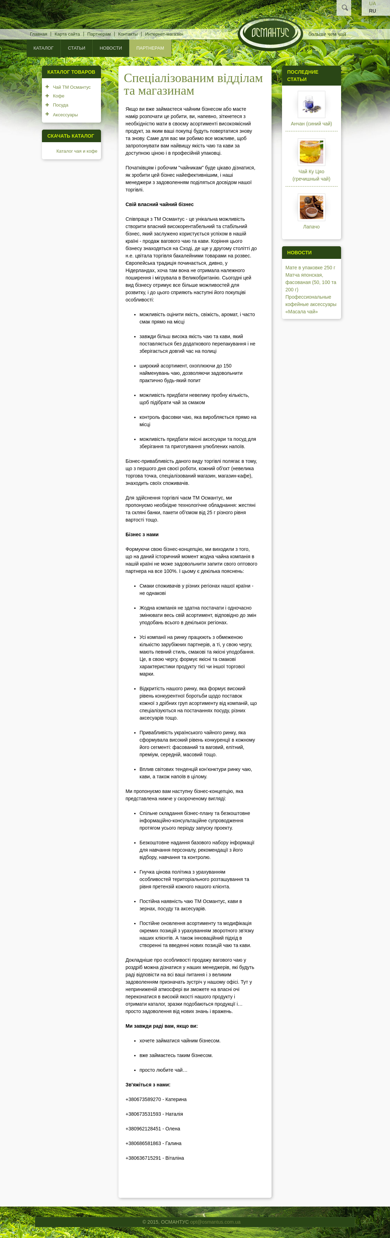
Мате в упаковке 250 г (310, 267)
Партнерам (99, 34)
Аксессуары (65, 114)
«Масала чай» (302, 311)
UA (372, 3)
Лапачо (311, 227)
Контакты (128, 34)
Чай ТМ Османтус (72, 87)
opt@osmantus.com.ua (215, 1222)
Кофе (58, 96)
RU (372, 11)
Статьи (76, 48)
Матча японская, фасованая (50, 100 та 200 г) (311, 282)
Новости (111, 48)
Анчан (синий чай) (311, 123)
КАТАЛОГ (43, 48)
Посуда (60, 105)
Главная (38, 34)
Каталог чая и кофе (76, 151)
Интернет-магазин (164, 34)
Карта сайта (67, 34)
